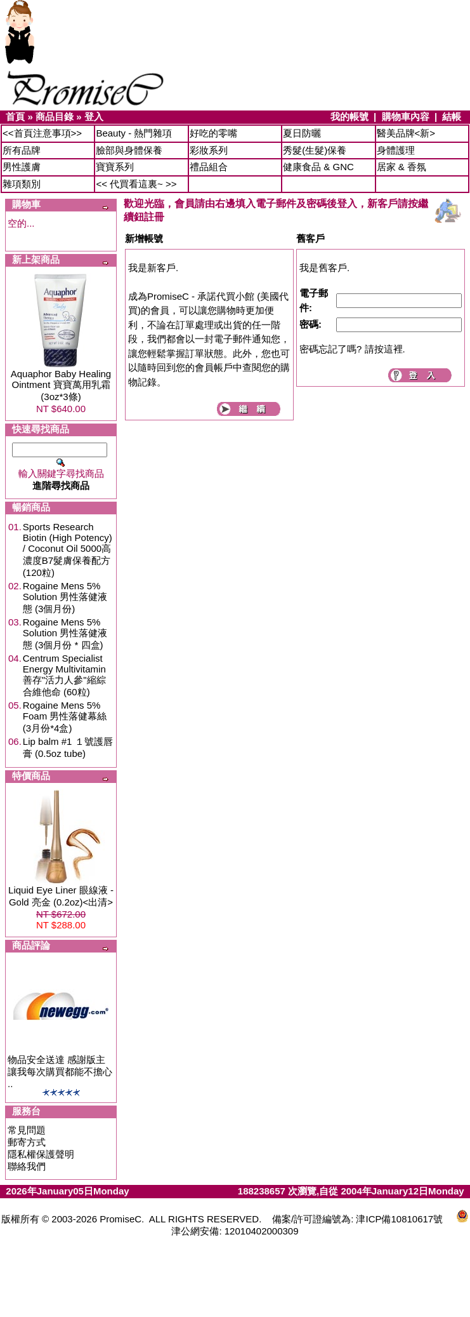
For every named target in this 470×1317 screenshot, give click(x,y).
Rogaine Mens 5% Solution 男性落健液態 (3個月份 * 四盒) (65, 633)
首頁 (15, 116)
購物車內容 (405, 116)
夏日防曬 (302, 133)
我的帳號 (349, 116)
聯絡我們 (27, 1166)
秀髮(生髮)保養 (314, 150)
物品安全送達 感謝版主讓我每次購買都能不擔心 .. (60, 1071)
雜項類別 (22, 183)
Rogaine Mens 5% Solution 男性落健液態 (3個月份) (65, 597)
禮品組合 (209, 166)
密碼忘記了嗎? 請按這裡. (352, 349)
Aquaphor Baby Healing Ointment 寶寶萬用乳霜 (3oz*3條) (61, 385)
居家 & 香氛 (401, 166)
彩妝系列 (209, 150)
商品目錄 (55, 116)
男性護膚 (22, 166)
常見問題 (27, 1130)
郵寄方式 (27, 1142)
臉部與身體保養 (129, 150)
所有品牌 (22, 150)
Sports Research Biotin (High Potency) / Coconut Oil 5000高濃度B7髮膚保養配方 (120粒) (67, 549)
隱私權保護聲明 (41, 1154)
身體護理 (396, 150)
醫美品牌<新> (406, 133)
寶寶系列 (115, 166)
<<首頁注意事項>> (42, 133)
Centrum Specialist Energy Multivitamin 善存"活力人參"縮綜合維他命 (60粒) (64, 675)
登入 (93, 116)
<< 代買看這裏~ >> (136, 183)
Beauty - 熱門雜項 (134, 133)
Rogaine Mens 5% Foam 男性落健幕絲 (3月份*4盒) (65, 716)
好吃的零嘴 (213, 133)
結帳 (451, 116)
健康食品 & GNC (318, 166)
